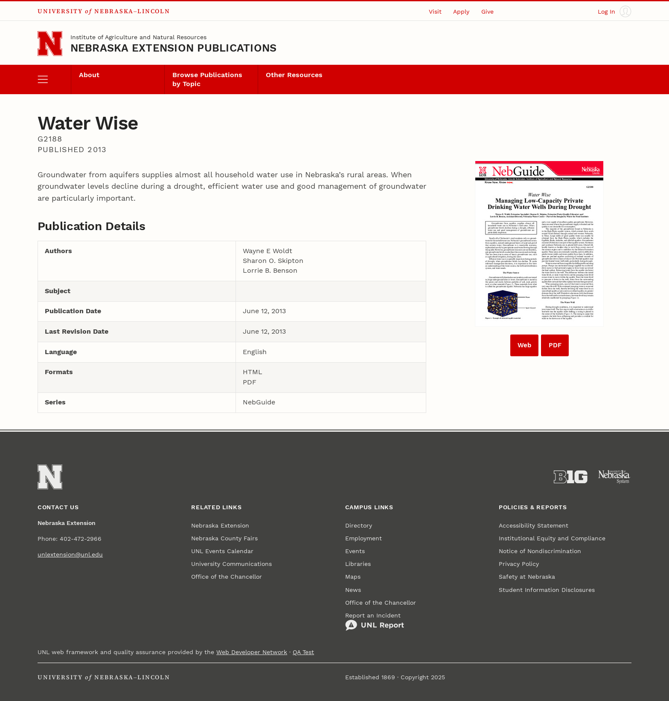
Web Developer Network (251, 652)
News (353, 589)
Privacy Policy (519, 563)
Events (355, 551)
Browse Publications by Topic (207, 79)
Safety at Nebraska (527, 576)
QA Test (303, 652)
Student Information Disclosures (547, 589)
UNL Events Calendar (222, 551)
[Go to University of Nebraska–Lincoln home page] (50, 43)
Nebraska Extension (220, 525)
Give (487, 11)
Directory (358, 525)
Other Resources (294, 75)
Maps (353, 576)
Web (524, 345)
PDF (555, 345)
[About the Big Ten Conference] (571, 477)
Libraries (358, 563)
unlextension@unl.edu (70, 554)
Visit (435, 11)
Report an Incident (374, 622)
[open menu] (54, 79)
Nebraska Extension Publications (173, 48)
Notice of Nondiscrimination (540, 551)
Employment (363, 538)
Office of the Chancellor (226, 576)
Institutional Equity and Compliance (552, 538)
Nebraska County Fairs (224, 538)
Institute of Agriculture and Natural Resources (138, 37)
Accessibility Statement (533, 525)
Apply (461, 11)
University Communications (231, 563)
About (89, 75)
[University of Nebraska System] (614, 477)
